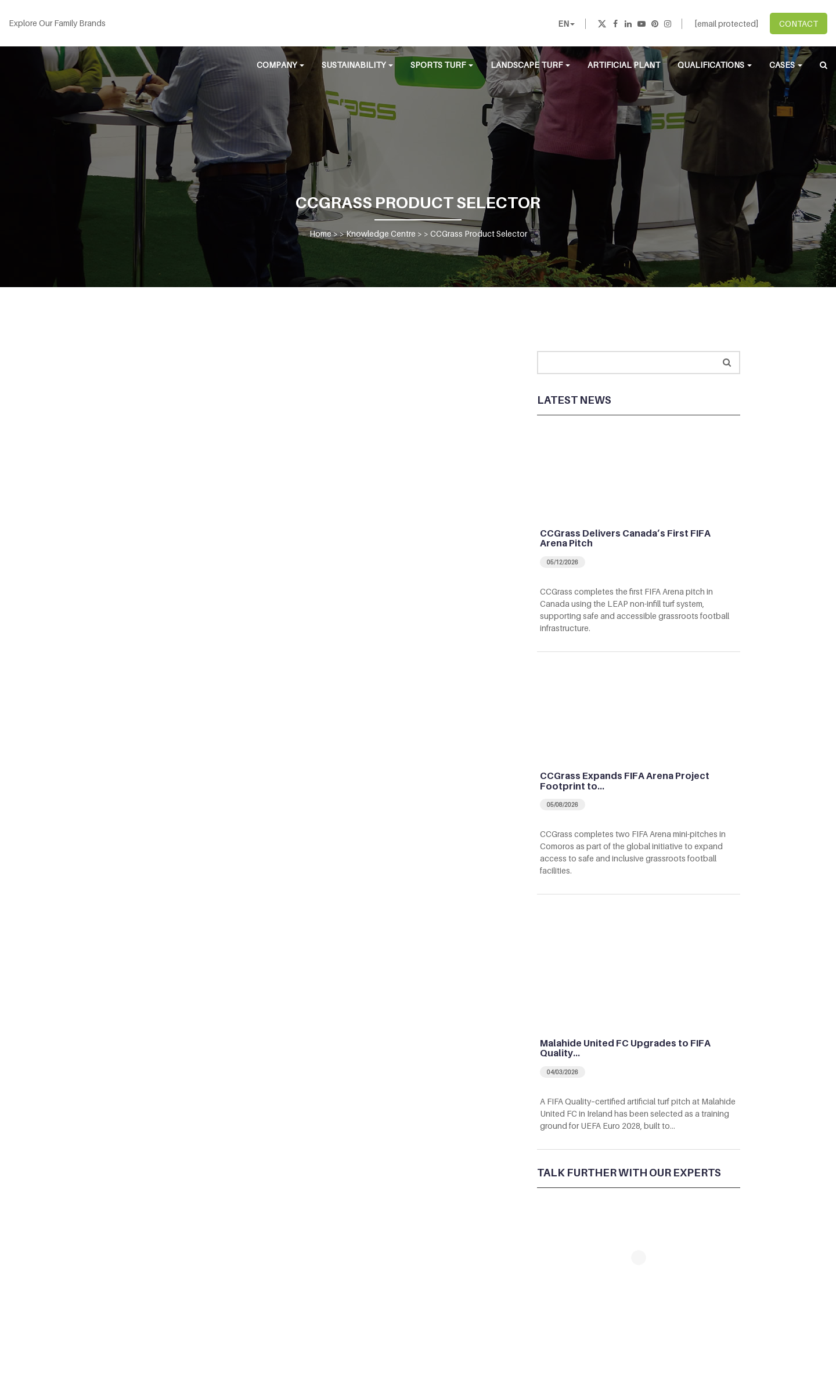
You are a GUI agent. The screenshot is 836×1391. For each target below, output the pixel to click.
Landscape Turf (530, 65)
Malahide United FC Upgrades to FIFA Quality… (625, 1048)
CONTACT (798, 23)
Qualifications (715, 65)
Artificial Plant (624, 65)
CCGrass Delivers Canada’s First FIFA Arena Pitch (625, 538)
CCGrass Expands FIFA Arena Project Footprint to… (624, 781)
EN (566, 23)
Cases (785, 65)
